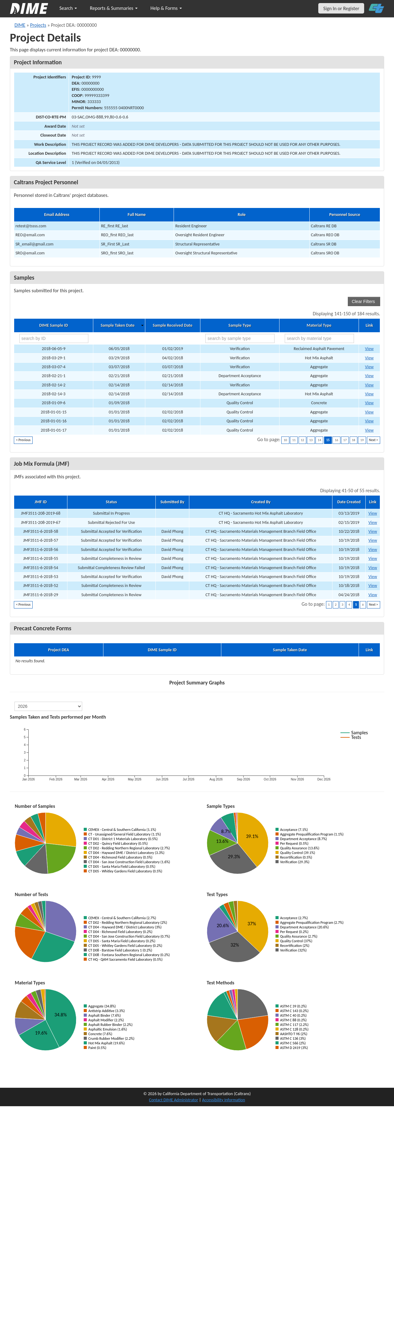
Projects (38, 25)
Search (68, 8)
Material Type (319, 325)
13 (310, 440)
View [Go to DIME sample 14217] (369, 394)
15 (328, 440)
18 (353, 440)
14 (319, 440)
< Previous (23, 440)
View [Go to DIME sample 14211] (369, 385)
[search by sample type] (240, 338)
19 (362, 440)
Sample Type (239, 325)
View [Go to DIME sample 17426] (369, 430)
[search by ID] (54, 338)
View (372, 513)
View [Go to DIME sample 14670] (369, 358)
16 (336, 440)
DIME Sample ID (53, 325)
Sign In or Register (341, 8)
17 (345, 440)
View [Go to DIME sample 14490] (369, 366)
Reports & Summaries (114, 8)
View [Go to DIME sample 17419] (369, 412)
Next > (373, 440)
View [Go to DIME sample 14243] (369, 375)
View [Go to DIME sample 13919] (369, 402)
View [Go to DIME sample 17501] (369, 348)
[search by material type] (319, 338)
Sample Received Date (172, 325)
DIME (19, 25)
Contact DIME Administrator (173, 1100)
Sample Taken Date (118, 325)
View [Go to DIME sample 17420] (369, 421)
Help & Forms (166, 8)
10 (285, 440)
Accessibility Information (223, 1100)
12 (302, 440)
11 (294, 440)
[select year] (48, 706)
